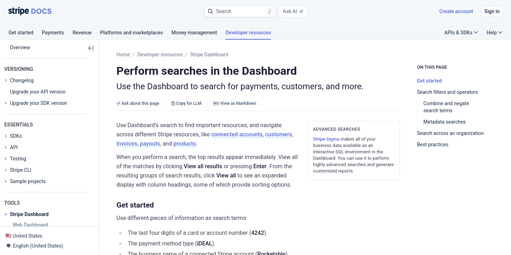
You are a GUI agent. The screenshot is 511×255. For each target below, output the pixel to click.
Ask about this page (137, 103)
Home (123, 54)
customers (183, 134)
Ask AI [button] (293, 11)
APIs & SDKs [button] (461, 32)
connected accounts (142, 134)
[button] (240, 11)
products (268, 134)
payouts (233, 134)
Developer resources (159, 54)
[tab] (25, 34)
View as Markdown (234, 103)
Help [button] (494, 32)
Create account (456, 11)
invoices (210, 134)
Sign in (492, 11)
